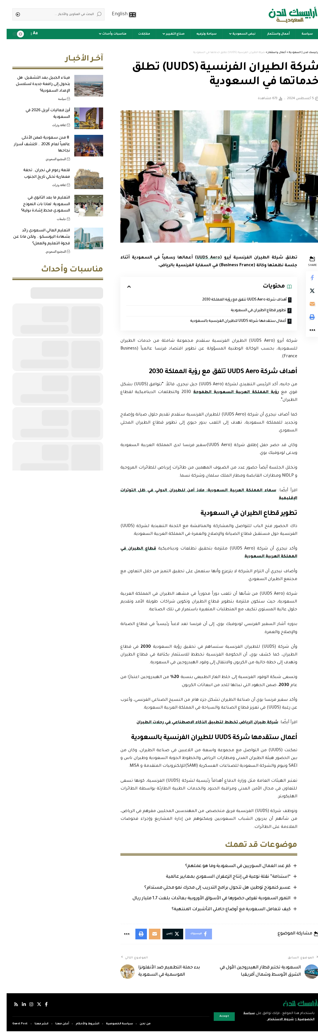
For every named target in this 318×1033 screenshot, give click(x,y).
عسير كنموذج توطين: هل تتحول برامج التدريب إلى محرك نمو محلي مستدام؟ (210, 888)
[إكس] (32, 1006)
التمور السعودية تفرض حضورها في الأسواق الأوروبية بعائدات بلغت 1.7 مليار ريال (204, 899)
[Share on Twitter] (305, 292)
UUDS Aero (201, 258)
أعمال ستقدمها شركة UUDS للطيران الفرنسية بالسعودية (229, 322)
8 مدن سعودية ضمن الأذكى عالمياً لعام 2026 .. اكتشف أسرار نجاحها (35, 140)
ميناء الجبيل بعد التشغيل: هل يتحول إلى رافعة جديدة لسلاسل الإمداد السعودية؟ (36, 80)
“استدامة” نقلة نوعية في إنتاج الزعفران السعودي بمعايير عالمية (220, 877)
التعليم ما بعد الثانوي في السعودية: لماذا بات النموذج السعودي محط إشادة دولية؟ (38, 200)
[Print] (305, 319)
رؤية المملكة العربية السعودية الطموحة (229, 393)
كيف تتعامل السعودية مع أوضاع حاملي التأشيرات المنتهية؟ (223, 910)
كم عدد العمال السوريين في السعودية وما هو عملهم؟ (230, 866)
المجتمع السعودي (49, 155)
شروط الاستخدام (270, 1019)
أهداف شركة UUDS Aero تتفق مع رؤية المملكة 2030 (235, 300)
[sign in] (46, 34)
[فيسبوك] (40, 1006)
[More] (305, 333)
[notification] (38, 34)
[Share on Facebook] (305, 278)
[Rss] (9, 1006)
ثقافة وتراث (52, 121)
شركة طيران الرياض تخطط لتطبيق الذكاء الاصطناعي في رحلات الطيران (199, 723)
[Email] (305, 306)
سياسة (55, 94)
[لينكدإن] (17, 1006)
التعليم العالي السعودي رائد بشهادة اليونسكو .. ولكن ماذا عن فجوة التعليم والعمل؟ (35, 232)
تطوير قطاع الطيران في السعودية (250, 311)
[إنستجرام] (24, 1006)
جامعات (54, 215)
